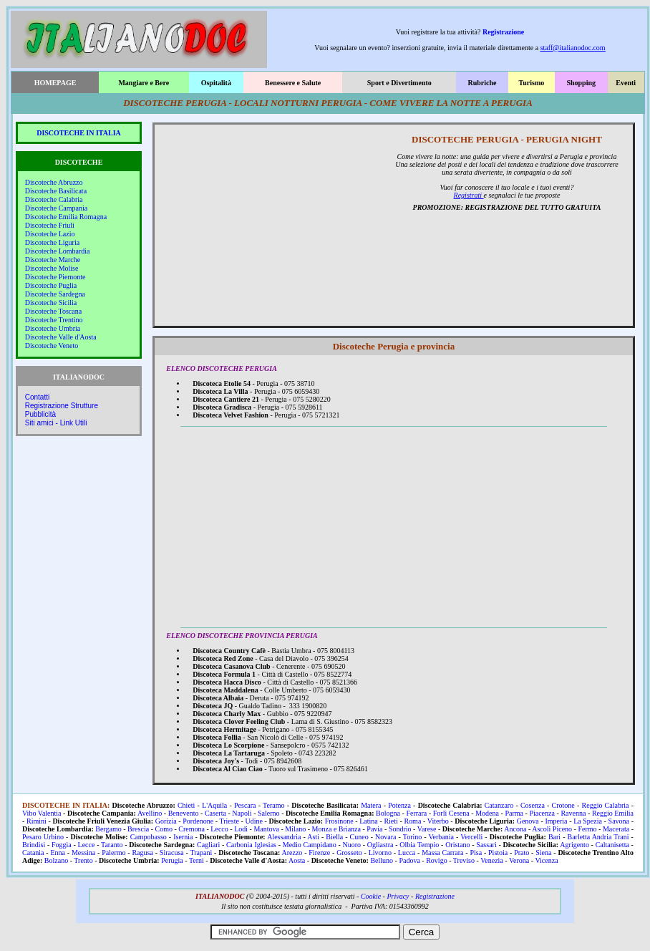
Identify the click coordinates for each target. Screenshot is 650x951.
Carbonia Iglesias (251, 845)
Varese (427, 829)
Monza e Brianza (336, 829)
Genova (528, 821)
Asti (313, 837)
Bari (554, 837)
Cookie (371, 896)
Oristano (457, 845)
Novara (385, 837)
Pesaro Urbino (43, 837)
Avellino (149, 813)
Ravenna (573, 813)
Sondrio (400, 829)
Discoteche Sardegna (55, 294)
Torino (412, 837)
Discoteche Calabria (54, 199)
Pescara (245, 805)
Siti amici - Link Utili (56, 423)
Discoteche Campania (56, 208)
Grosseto (349, 852)
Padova (409, 860)
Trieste (229, 821)
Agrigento (574, 845)
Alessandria (284, 837)
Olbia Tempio (419, 845)
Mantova (266, 829)
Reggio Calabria (605, 805)
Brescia (138, 829)
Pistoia (498, 852)
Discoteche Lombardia (57, 251)
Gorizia (166, 821)
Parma (514, 813)
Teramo (273, 805)
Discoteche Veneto (52, 345)
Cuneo (359, 837)
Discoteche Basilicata (56, 191)
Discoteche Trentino (54, 320)
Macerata (616, 829)
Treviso (464, 860)
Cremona (191, 829)
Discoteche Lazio (50, 234)
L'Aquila (214, 805)
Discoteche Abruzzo (54, 182)
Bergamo (108, 829)
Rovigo (436, 860)
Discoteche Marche (52, 260)
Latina (368, 821)
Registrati (469, 195)
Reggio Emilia (613, 813)
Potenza (399, 805)
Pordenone (198, 821)
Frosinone (339, 821)
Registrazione (503, 32)
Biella (334, 837)
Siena (543, 852)
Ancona (515, 829)
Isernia (183, 837)
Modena (487, 813)
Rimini (36, 821)
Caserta (215, 813)
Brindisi (33, 845)
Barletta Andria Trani (598, 837)
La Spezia (587, 821)
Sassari (486, 845)
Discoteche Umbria (52, 328)
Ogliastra (380, 845)
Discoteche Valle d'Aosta (61, 337)
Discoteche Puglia (51, 285)
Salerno (269, 813)
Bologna (388, 813)
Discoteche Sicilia (51, 302)
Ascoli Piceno (552, 829)
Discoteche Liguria (52, 242)
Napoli (241, 813)
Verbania (441, 837)
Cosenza (532, 805)
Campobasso (148, 837)
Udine (254, 821)
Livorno (380, 852)
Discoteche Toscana (53, 311)
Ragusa (142, 852)
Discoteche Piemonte (55, 277)
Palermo (113, 852)
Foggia (62, 845)
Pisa (476, 852)
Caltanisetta (612, 845)
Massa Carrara (442, 852)
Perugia (172, 860)
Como (163, 829)
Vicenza (546, 860)
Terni (196, 860)
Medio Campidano (309, 845)
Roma (412, 821)
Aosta (296, 860)
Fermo (587, 829)
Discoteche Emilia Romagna (66, 217)
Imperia (556, 821)
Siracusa (172, 852)
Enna (57, 852)
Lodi (241, 829)
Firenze (319, 852)
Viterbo (438, 821)
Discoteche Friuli (49, 225)
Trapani (201, 852)
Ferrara (416, 813)
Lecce (86, 845)
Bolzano (56, 860)
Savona (618, 821)
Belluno (381, 860)
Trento (83, 860)
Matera (371, 805)
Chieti (186, 805)
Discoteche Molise (52, 268)
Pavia (374, 829)
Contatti (37, 397)
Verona (519, 860)
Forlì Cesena (451, 813)
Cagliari (208, 845)
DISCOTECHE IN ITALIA (79, 133)
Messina (83, 852)
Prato (521, 852)
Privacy (398, 896)
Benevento (183, 813)
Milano (295, 829)
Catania (33, 852)
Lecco (219, 829)
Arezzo (292, 852)
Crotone (563, 805)
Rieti (390, 821)
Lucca (406, 852)
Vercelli (471, 837)
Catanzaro (499, 805)
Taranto (111, 845)
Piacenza (542, 813)
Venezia (491, 860)
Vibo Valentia (42, 813)
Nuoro (351, 845)
